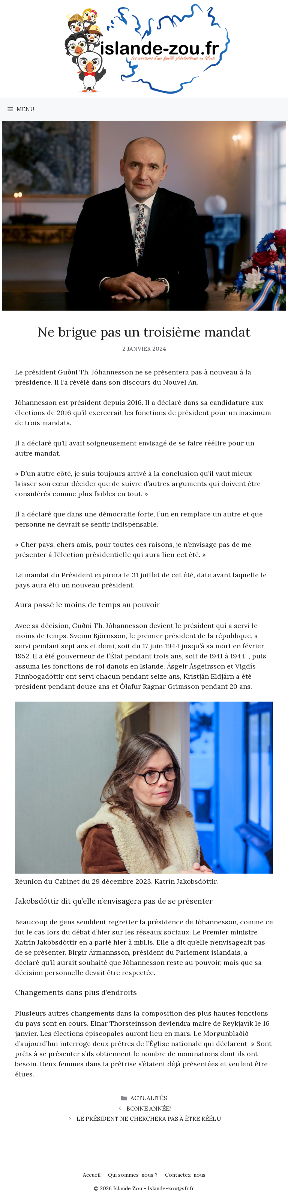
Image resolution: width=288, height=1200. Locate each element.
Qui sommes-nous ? (133, 1174)
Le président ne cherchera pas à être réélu (148, 1118)
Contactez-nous (185, 1174)
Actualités (148, 1098)
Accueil (91, 1174)
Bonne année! (148, 1108)
